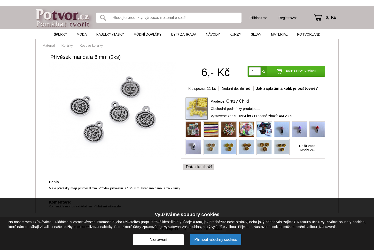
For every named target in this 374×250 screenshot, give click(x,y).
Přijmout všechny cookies (215, 239)
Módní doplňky (148, 34)
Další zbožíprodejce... (308, 147)
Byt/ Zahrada (183, 34)
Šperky (60, 34)
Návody (213, 34)
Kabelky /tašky (110, 34)
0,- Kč (331, 17)
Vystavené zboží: (231, 116)
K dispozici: (197, 89)
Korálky (67, 45)
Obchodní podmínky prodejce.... (235, 109)
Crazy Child (237, 101)
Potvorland (308, 34)
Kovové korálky (91, 45)
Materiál (279, 34)
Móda (82, 34)
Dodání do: (230, 89)
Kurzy (235, 34)
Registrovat (287, 18)
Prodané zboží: (273, 116)
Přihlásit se (258, 18)
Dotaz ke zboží (199, 167)
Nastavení (158, 239)
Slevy (256, 34)
